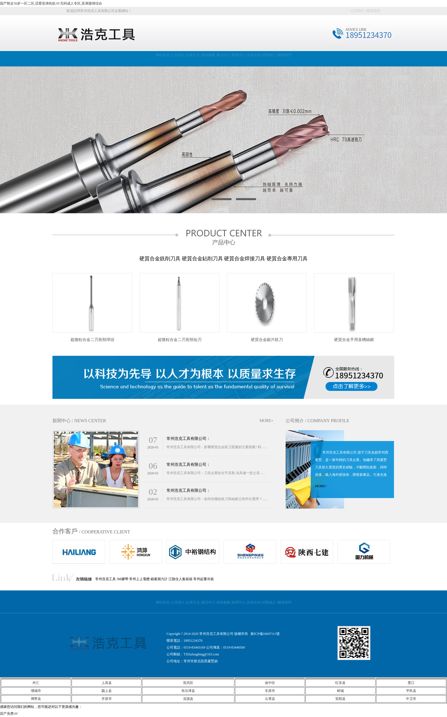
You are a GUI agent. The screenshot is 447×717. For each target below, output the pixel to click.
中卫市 (411, 699)
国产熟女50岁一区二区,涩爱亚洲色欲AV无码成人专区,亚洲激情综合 (51, 3)
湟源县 (188, 699)
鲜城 (340, 691)
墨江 (411, 683)
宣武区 (188, 683)
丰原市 (270, 691)
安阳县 (340, 699)
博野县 (36, 699)
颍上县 (106, 691)
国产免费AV (9, 714)
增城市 (36, 691)
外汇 (35, 683)
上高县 (106, 683)
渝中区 (270, 683)
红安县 (340, 683)
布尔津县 (188, 691)
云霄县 (270, 699)
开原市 (106, 699)
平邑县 (411, 691)
